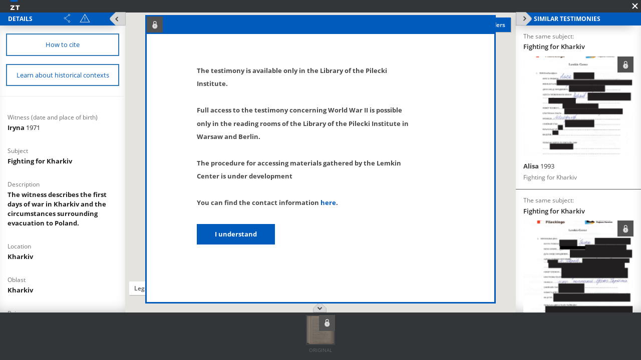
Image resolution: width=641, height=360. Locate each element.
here (328, 202)
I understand (236, 234)
